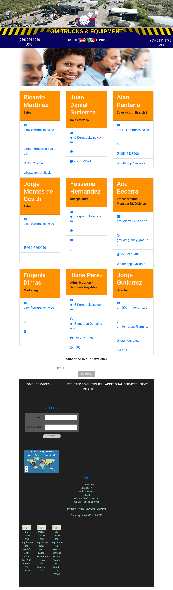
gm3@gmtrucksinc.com (132, 221)
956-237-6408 (128, 254)
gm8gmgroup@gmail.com (86, 323)
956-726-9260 (81, 338)
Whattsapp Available (131, 163)
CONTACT (86, 389)
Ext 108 (75, 347)
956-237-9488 (35, 163)
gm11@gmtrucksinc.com (133, 129)
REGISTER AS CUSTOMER (85, 384)
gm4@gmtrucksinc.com (39, 307)
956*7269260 (35, 247)
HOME (29, 384)
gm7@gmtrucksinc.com (39, 223)
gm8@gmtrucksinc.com (85, 304)
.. (24, 257)
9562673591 (80, 161)
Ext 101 (122, 350)
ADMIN (86, 477)
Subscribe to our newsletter (86, 359)
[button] (13, 13)
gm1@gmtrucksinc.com (132, 307)
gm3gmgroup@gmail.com (133, 240)
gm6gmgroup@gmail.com (39, 148)
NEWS (144, 384)
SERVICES (43, 384)
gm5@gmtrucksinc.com (85, 216)
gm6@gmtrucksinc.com (39, 129)
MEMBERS (52, 408)
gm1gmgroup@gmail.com (133, 326)
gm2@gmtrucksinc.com (85, 137)
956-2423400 (128, 154)
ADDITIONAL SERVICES (121, 384)
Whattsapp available (38, 172)
